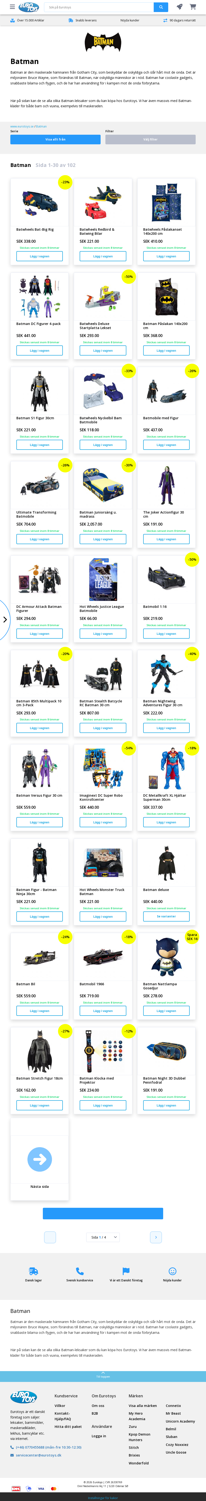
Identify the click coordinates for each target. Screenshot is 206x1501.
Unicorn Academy (180, 1421)
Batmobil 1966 (92, 984)
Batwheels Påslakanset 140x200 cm (162, 232)
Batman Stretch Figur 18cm (39, 1078)
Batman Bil (25, 984)
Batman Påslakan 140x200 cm (165, 326)
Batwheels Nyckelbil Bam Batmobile (101, 420)
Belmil (171, 1429)
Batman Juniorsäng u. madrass (98, 514)
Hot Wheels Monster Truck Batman (102, 892)
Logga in (99, 1436)
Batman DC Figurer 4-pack (38, 324)
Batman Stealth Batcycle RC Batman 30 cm (101, 703)
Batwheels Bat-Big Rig (35, 230)
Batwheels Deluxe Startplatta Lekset (95, 326)
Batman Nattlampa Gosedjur (160, 986)
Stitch (134, 1447)
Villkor (60, 1405)
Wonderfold (139, 1463)
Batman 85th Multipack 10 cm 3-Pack (38, 703)
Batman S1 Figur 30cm (35, 418)
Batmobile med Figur (161, 418)
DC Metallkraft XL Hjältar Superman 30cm (164, 798)
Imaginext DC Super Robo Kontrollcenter (101, 798)
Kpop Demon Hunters (139, 1437)
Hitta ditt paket (68, 1426)
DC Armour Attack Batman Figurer (39, 609)
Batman (41, 126)
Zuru (133, 1426)
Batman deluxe (156, 890)
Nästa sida (40, 1187)
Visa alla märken (143, 1405)
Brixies (134, 1455)
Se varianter (166, 916)
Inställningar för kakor (103, 1498)
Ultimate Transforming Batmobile (36, 514)
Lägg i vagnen (39, 256)
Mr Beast (173, 1413)
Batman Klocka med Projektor (97, 1080)
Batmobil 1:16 (155, 607)
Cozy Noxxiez (177, 1444)
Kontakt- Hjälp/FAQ (63, 1416)
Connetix (173, 1405)
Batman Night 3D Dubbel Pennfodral (164, 1080)
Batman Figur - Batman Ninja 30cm (36, 892)
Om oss (98, 1405)
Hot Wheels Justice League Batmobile (102, 609)
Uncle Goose (176, 1452)
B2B (95, 1413)
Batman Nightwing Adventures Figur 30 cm (162, 703)
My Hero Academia (137, 1416)
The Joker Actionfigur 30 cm (163, 514)
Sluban (171, 1436)
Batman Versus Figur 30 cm (39, 796)
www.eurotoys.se (22, 126)
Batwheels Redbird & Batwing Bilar (97, 232)
